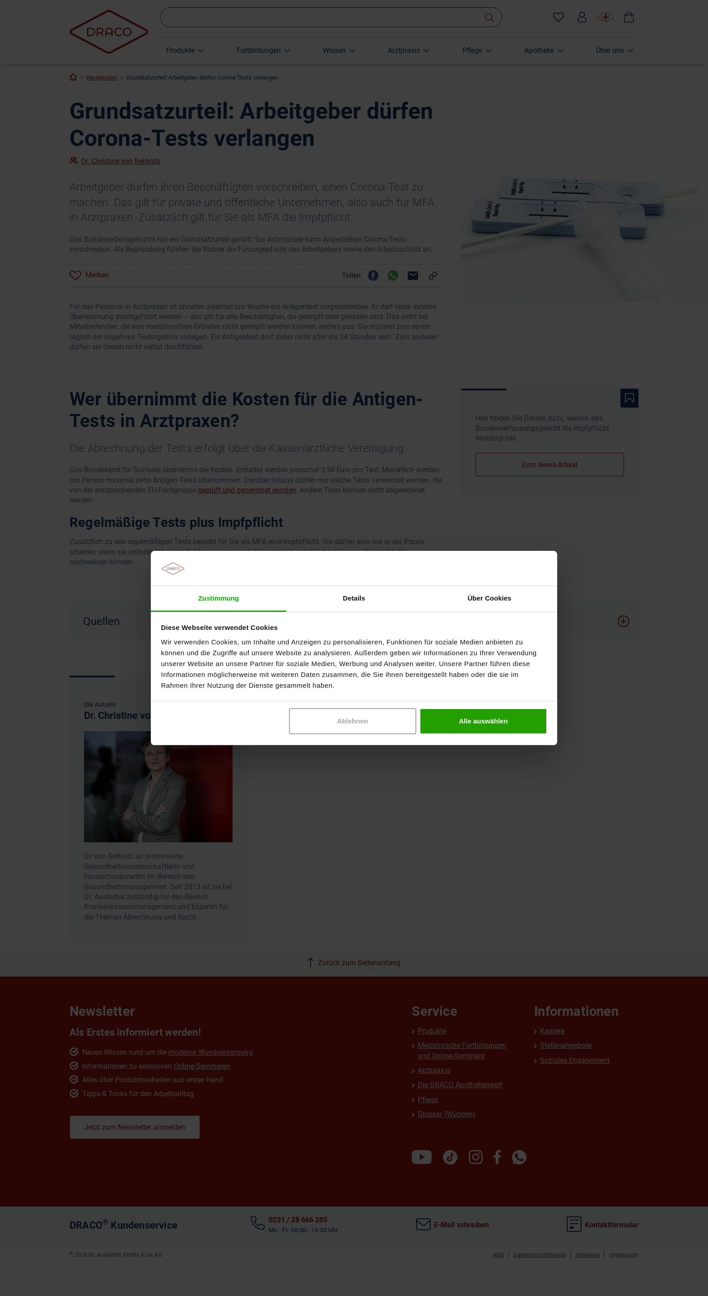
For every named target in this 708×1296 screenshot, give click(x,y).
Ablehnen (352, 721)
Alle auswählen (483, 721)
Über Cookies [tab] (490, 598)
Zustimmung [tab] (218, 598)
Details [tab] (354, 598)
